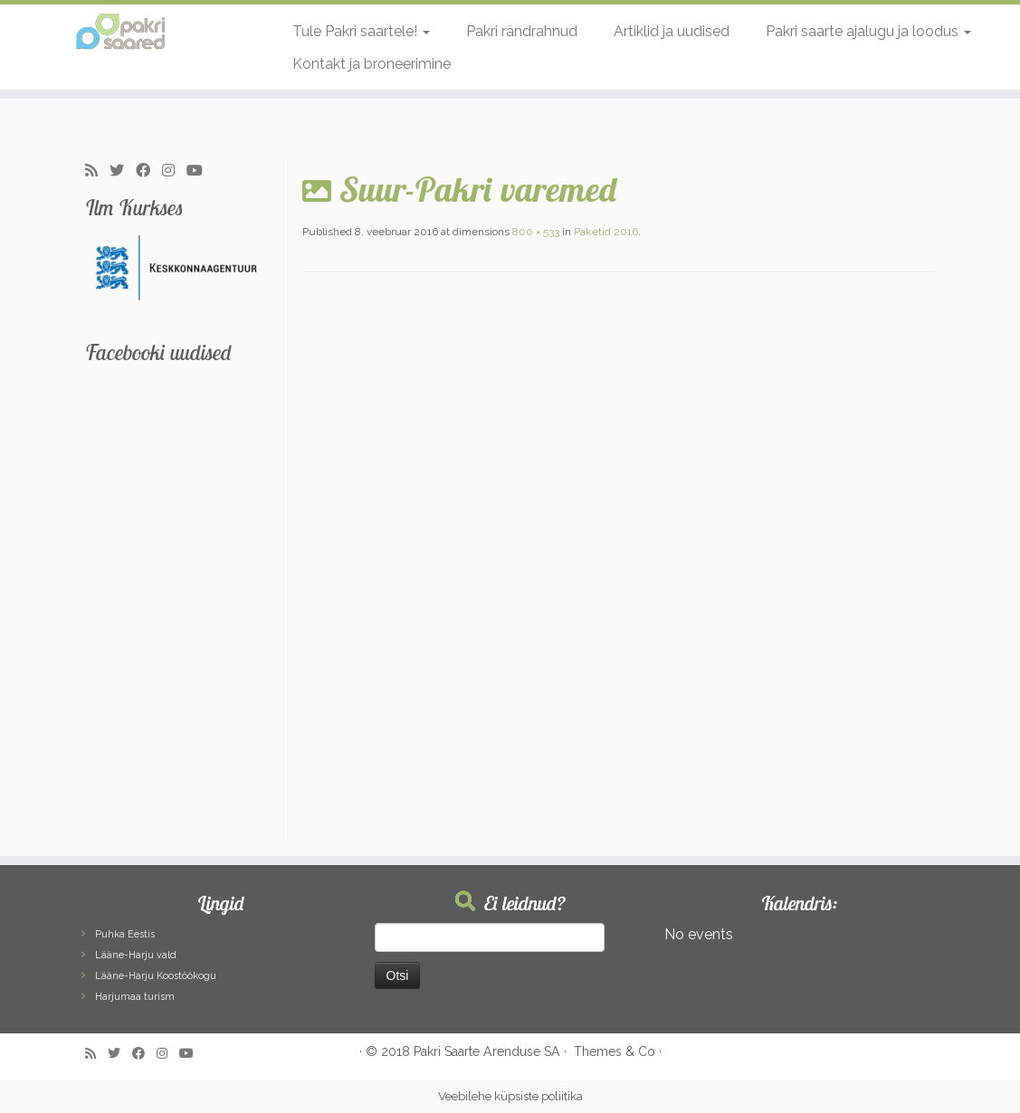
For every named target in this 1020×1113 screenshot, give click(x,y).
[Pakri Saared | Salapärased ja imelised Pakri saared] (119, 32)
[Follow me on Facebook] (149, 171)
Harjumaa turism (135, 997)
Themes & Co (614, 1051)
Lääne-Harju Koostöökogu (155, 976)
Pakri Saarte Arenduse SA (487, 1051)
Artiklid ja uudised (671, 31)
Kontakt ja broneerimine (371, 63)
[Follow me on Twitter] (123, 171)
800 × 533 (534, 231)
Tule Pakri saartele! (361, 31)
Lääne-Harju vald (135, 955)
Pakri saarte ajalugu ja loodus (868, 31)
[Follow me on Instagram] (174, 171)
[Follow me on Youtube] (200, 171)
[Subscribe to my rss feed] (97, 171)
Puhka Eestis (125, 934)
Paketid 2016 (604, 231)
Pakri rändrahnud (521, 31)
